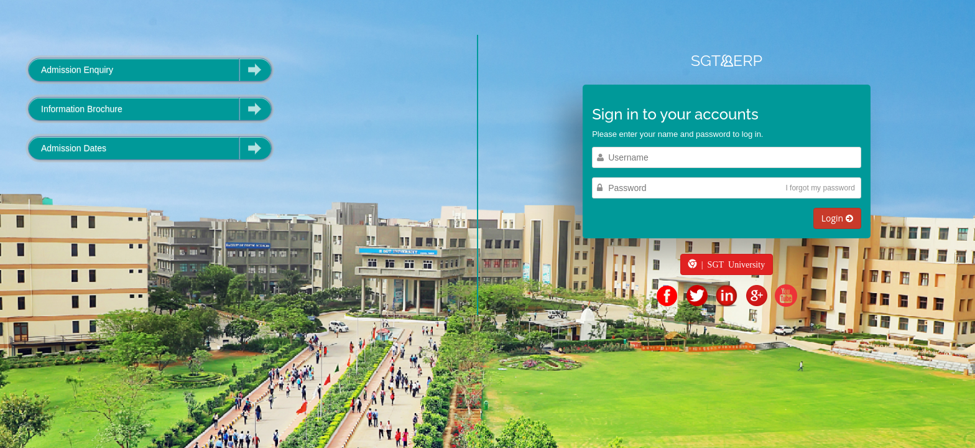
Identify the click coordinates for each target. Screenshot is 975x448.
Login (837, 218)
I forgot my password (819, 188)
